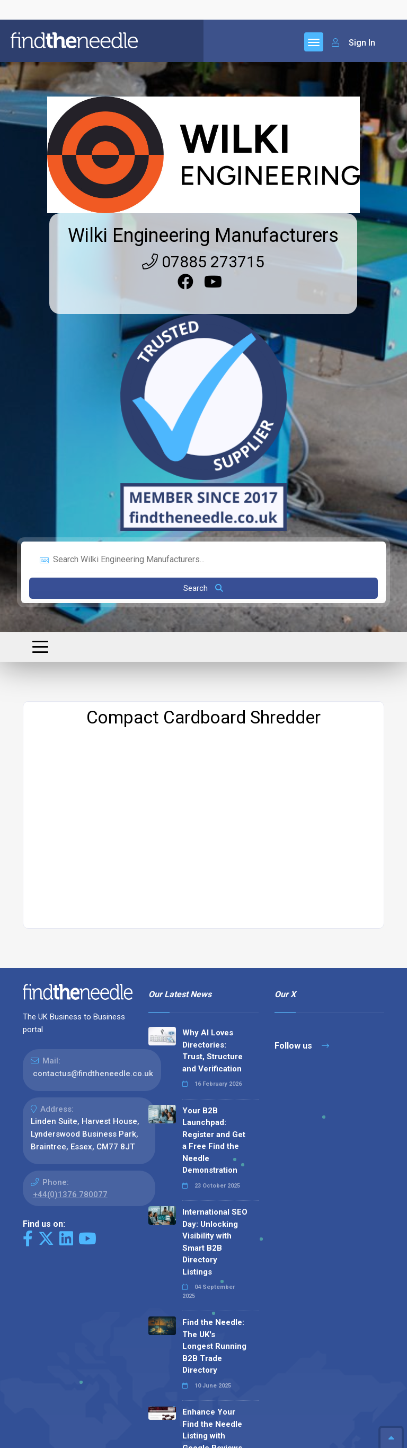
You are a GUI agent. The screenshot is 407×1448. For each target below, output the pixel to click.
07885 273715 (203, 51)
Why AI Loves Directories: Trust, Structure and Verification (212, 840)
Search (203, 377)
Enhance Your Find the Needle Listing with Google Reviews (212, 1219)
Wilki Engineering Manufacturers (203, 25)
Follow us (302, 835)
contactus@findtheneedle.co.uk (93, 863)
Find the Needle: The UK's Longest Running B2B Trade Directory (214, 1135)
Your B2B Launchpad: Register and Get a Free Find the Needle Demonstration (213, 930)
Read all (172, 1370)
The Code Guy (81, 1442)
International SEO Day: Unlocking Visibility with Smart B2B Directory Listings (214, 1031)
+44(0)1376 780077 (70, 984)
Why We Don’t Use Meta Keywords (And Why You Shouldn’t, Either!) (211, 1309)
